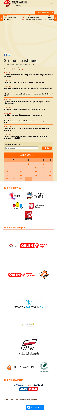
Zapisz (47, 148)
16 (28, 171)
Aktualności (12, 69)
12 (50, 168)
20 (7, 175)
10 (36, 168)
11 (43, 168)
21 (14, 175)
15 (21, 171)
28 (14, 179)
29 (21, 179)
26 (50, 175)
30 (28, 179)
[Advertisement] (30, 36)
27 (7, 179)
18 (43, 171)
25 (43, 175)
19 (50, 171)
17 (36, 171)
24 (36, 175)
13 (7, 171)
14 (14, 171)
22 (21, 175)
